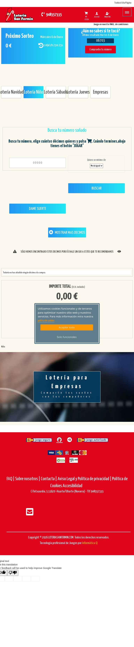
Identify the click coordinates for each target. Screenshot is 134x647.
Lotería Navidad (11, 92)
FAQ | (11, 479)
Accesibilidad (72, 486)
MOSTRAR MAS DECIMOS (67, 232)
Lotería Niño (33, 92)
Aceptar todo (67, 327)
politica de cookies (46, 320)
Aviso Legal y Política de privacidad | (85, 479)
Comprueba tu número (100, 49)
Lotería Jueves (78, 92)
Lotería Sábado (56, 92)
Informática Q (89, 543)
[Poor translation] (12, 573)
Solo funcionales (67, 337)
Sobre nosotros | (27, 479)
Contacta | (49, 479)
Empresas (100, 92)
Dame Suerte (37, 209)
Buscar (97, 188)
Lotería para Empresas (67, 387)
